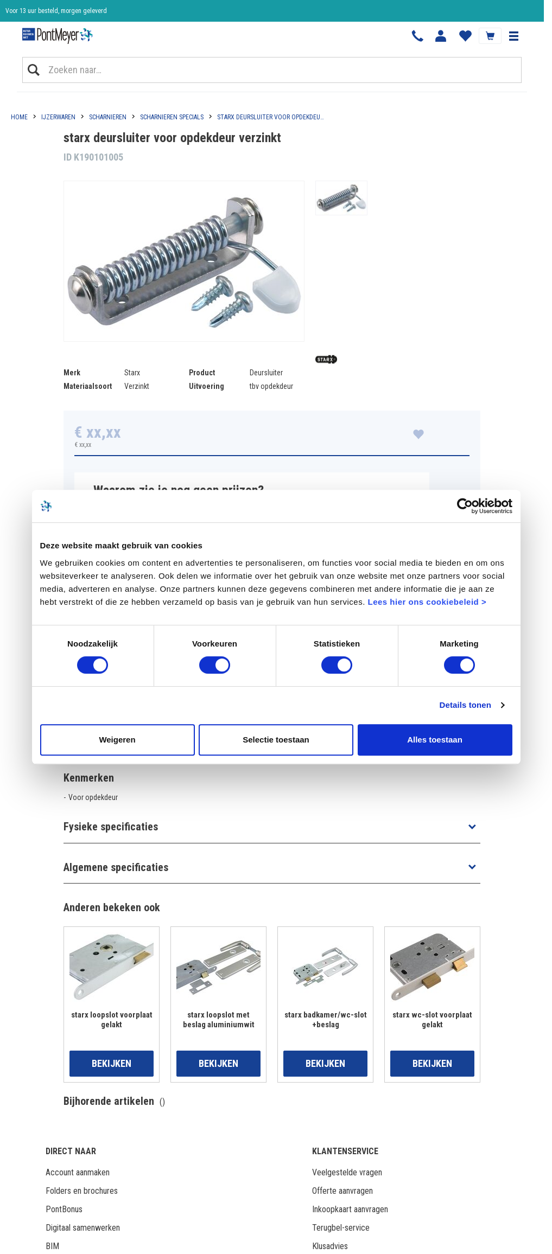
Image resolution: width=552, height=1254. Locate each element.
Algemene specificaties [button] (116, 867)
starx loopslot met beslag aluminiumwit (219, 1019)
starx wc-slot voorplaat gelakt (432, 1019)
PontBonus (64, 1209)
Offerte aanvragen (342, 1191)
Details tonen (465, 704)
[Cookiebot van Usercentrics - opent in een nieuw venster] (464, 506)
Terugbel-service (341, 1228)
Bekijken (111, 1063)
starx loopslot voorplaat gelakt (112, 1019)
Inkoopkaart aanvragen (350, 1209)
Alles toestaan (434, 739)
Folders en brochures (82, 1191)
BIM (52, 1246)
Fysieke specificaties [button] (111, 826)
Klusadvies (330, 1246)
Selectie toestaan (276, 739)
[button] (513, 36)
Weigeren (117, 739)
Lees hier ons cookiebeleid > (426, 601)
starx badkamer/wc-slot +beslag (325, 1019)
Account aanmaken (78, 1172)
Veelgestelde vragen (347, 1172)
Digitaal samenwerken (83, 1228)
